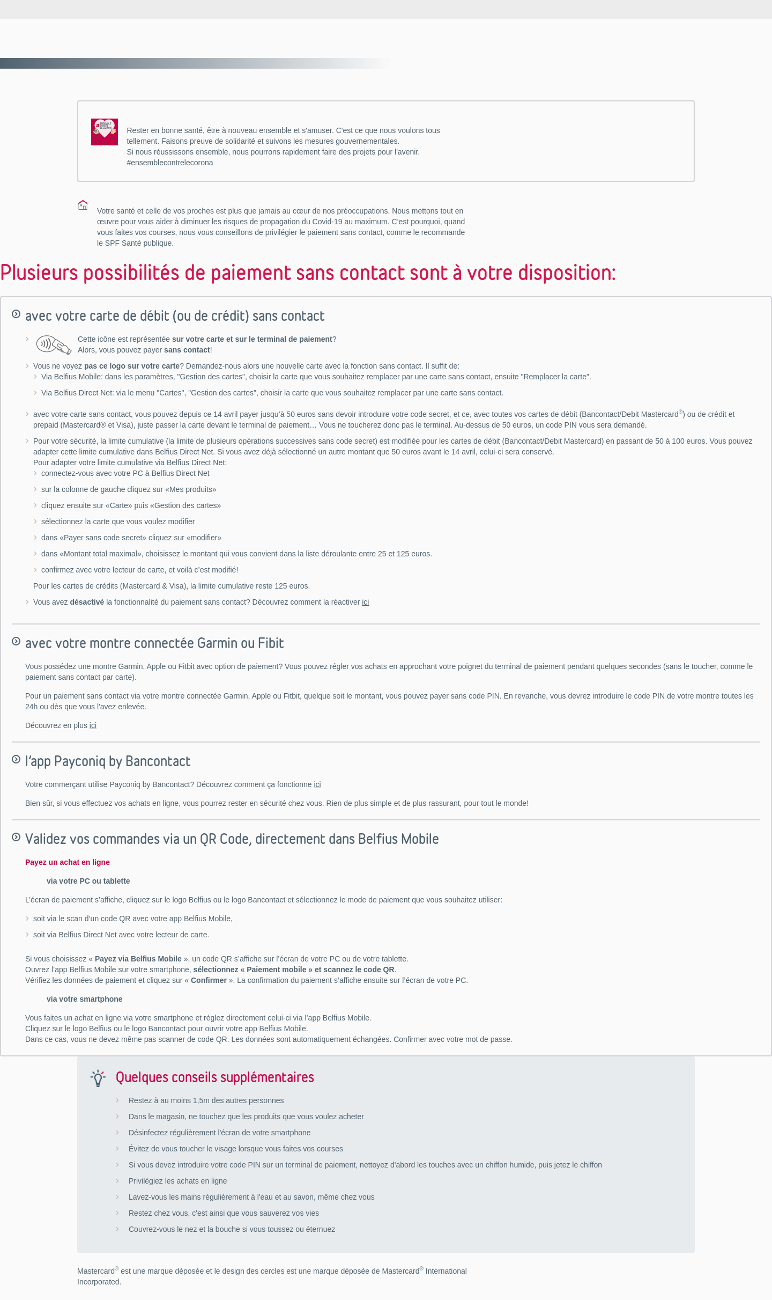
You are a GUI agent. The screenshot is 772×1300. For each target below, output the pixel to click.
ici (365, 602)
